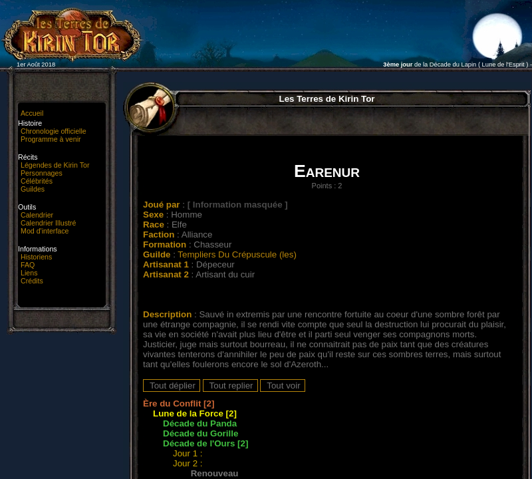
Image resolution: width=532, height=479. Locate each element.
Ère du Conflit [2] (178, 403)
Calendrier (37, 215)
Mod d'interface (45, 231)
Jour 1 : (189, 453)
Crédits (32, 281)
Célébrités (37, 181)
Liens (29, 273)
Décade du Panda (200, 423)
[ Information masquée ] (238, 205)
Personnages (42, 173)
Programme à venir (51, 139)
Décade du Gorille (200, 433)
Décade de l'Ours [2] (205, 443)
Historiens (36, 257)
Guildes (33, 189)
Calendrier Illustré (48, 223)
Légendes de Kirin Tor (55, 165)
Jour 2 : (189, 463)
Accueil (32, 113)
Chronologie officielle (53, 131)
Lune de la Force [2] (195, 413)
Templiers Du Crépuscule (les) (237, 254)
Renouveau (215, 473)
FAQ (28, 265)
